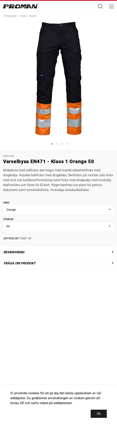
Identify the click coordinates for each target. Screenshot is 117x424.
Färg (6, 202)
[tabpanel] (58, 78)
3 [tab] (63, 144)
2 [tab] (57, 144)
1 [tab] (52, 144)
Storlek (8, 219)
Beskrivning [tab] (13, 252)
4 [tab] (68, 144)
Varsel (23, 16)
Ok (99, 414)
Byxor (33, 16)
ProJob (8, 156)
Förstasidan (10, 16)
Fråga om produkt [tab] (19, 263)
